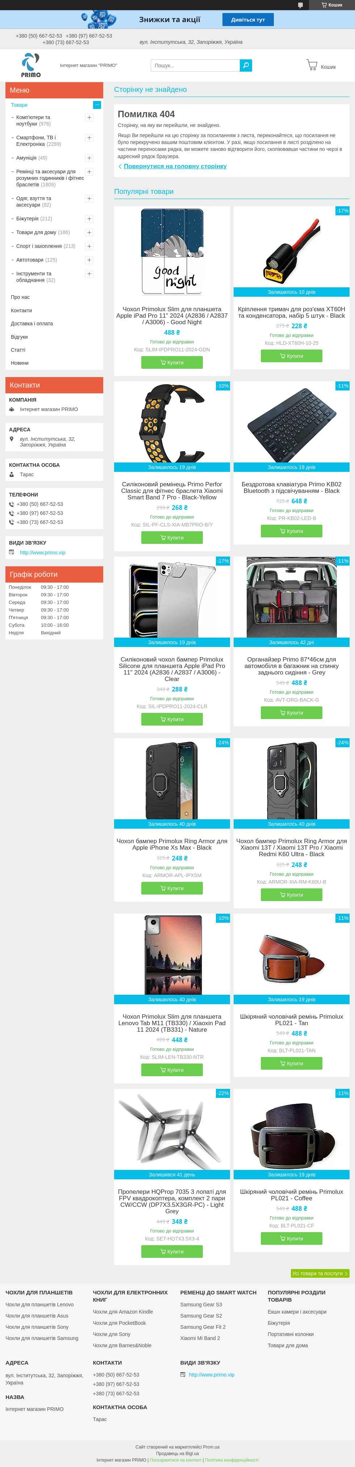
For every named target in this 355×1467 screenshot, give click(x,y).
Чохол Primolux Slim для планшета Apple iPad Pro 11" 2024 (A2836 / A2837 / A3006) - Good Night (172, 316)
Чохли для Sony (111, 1334)
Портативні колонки (291, 1334)
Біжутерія (27, 218)
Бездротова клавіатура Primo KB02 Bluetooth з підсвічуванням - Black (292, 487)
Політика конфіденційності (232, 1460)
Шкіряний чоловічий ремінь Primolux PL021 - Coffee (291, 1195)
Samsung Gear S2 (201, 1316)
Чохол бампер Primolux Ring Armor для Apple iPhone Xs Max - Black (172, 844)
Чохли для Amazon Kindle (123, 1312)
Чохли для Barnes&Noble (122, 1345)
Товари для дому (36, 232)
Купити (175, 362)
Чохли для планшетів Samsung (41, 1338)
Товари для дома (288, 1345)
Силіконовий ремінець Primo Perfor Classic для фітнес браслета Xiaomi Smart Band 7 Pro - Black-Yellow (172, 491)
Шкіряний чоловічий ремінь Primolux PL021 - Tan (291, 1020)
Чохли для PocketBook (119, 1323)
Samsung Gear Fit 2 (203, 1327)
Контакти (21, 310)
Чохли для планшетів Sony (36, 1327)
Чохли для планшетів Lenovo (39, 1304)
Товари (19, 105)
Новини (20, 363)
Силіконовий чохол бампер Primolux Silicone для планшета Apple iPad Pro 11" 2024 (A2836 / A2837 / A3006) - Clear (172, 669)
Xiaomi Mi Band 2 (200, 1338)
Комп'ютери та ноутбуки (33, 120)
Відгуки (19, 337)
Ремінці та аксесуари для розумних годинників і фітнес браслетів (50, 178)
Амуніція (26, 158)
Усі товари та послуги (317, 1273)
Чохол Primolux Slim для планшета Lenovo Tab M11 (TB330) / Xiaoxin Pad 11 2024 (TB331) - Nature (172, 1023)
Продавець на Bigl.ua (177, 1453)
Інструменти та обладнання (33, 277)
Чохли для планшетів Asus (36, 1316)
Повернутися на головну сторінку (175, 166)
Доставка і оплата (32, 323)
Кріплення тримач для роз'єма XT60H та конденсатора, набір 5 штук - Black (291, 312)
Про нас (20, 297)
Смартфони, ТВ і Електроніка (36, 141)
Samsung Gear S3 (201, 1304)
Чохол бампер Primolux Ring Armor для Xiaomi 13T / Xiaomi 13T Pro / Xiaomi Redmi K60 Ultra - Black (291, 848)
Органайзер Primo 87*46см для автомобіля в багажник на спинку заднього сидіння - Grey (292, 666)
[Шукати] (246, 65)
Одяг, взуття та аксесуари (33, 201)
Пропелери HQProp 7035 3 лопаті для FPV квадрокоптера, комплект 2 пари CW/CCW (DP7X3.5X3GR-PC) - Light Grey (172, 1202)
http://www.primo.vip (42, 552)
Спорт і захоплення (39, 246)
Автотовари (29, 260)
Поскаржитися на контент (175, 1460)
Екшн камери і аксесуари (297, 1312)
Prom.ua (211, 1447)
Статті (18, 350)
